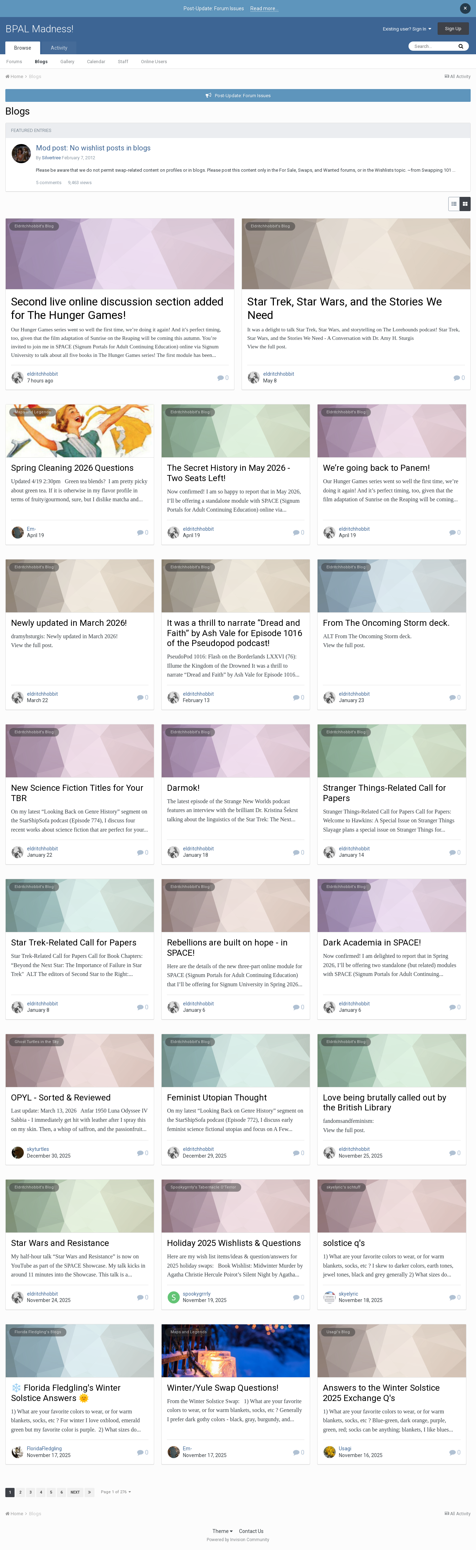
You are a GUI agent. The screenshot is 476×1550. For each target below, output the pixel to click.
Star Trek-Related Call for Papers (73, 943)
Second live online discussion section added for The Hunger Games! (117, 308)
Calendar (96, 61)
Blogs (41, 61)
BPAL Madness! (39, 29)
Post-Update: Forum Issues (243, 95)
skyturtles (38, 1149)
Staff (123, 61)
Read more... (264, 8)
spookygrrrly (197, 1294)
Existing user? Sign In (407, 29)
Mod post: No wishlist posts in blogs (93, 148)
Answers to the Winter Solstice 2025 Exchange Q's (381, 1393)
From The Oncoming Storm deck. (386, 623)
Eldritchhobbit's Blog (34, 226)
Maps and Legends (33, 412)
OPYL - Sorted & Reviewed (61, 1098)
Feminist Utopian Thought (217, 1098)
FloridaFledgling (44, 1448)
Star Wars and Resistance (60, 1243)
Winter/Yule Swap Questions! (222, 1388)
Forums (14, 61)
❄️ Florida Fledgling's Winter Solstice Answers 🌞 (66, 1393)
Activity (59, 48)
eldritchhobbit (42, 374)
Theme (222, 1531)
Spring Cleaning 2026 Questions (72, 468)
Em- (31, 529)
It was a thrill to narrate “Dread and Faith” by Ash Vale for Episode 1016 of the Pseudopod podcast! (234, 633)
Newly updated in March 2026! (69, 623)
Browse (22, 48)
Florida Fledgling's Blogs (38, 1332)
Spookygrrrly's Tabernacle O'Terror (203, 1187)
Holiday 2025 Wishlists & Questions (234, 1243)
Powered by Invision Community (238, 1539)
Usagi (345, 1448)
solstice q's (344, 1243)
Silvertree (51, 157)
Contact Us (251, 1531)
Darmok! (183, 788)
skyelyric (348, 1294)
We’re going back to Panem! (376, 468)
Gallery (67, 61)
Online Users (154, 61)
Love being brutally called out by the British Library (384, 1103)
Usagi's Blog (338, 1332)
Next (75, 1492)
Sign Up (453, 28)
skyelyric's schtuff (343, 1187)
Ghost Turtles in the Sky (37, 1041)
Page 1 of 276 (116, 1492)
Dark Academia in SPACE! (372, 943)
